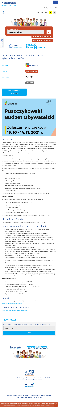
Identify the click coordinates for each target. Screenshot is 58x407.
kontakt (39, 398)
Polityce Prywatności (45, 405)
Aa (38, 12)
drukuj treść (14, 94)
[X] (52, 405)
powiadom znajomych (14, 90)
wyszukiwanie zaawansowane (42, 36)
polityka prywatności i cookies (41, 396)
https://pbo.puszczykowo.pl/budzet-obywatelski (14, 310)
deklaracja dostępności (24, 398)
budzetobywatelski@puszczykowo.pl (12, 303)
